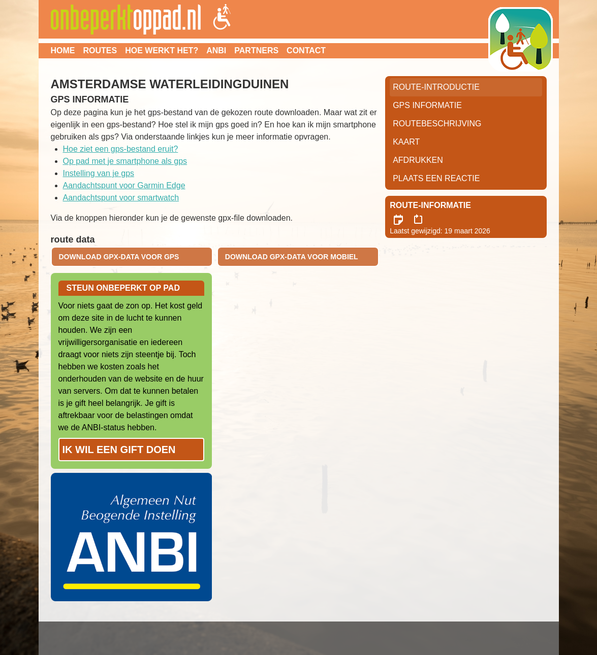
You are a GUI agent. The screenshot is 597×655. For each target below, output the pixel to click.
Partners (256, 50)
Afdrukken (418, 160)
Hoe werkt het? (161, 50)
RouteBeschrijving (437, 123)
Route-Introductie (436, 87)
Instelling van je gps (99, 173)
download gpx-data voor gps (119, 257)
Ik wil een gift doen (119, 449)
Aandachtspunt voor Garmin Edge (124, 185)
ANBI (216, 50)
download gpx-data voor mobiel (291, 257)
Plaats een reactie (436, 178)
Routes (100, 50)
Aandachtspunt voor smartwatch (121, 197)
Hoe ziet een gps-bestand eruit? (120, 149)
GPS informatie (427, 105)
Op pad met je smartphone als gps (125, 161)
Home (63, 50)
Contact (306, 50)
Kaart (406, 141)
